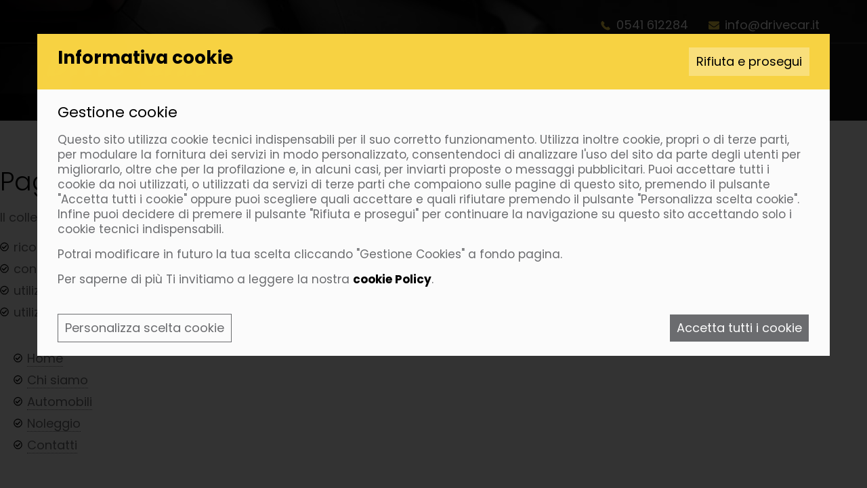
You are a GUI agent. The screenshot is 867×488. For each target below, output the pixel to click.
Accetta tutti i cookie (739, 327)
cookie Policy (392, 279)
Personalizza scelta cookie (144, 327)
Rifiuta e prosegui (749, 61)
